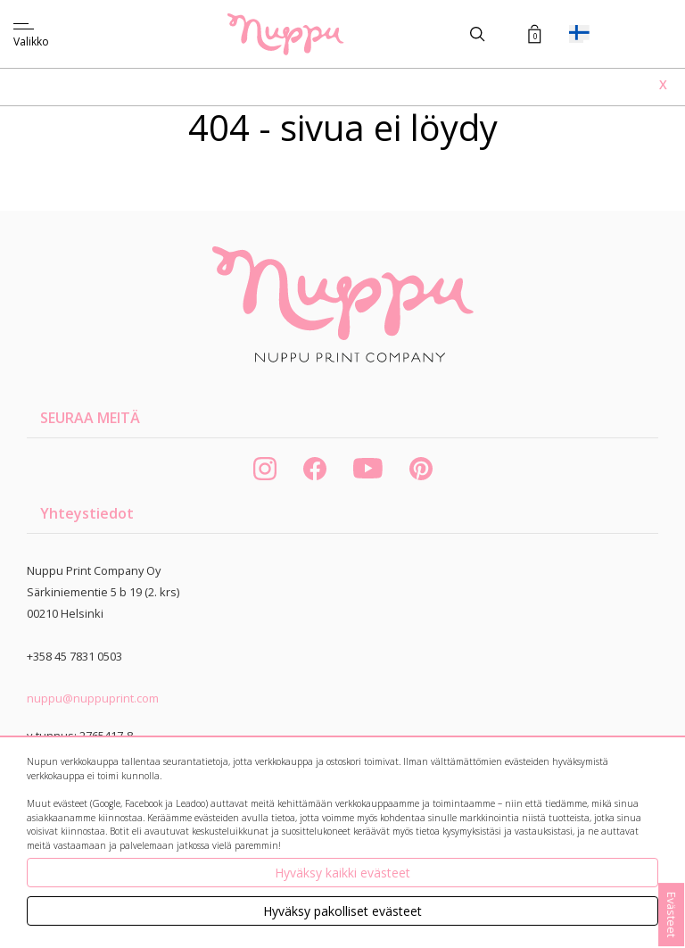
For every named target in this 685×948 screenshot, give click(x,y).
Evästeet (672, 914)
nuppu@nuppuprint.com (93, 698)
